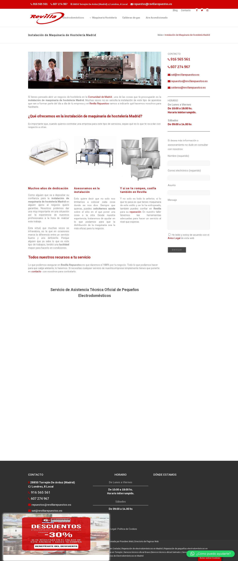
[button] (210, 553)
